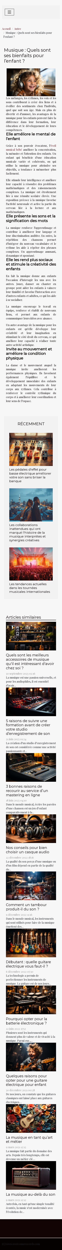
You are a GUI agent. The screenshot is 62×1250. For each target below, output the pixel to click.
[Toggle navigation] (9, 12)
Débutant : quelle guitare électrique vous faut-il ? (28, 964)
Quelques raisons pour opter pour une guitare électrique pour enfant (26, 1080)
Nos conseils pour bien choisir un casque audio (27, 849)
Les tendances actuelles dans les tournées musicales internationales (29, 588)
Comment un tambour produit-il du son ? (26, 907)
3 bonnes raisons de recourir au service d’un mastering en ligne (27, 790)
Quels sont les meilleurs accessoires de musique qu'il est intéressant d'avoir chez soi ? (30, 661)
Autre (17, 28)
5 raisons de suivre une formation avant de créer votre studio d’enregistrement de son (28, 727)
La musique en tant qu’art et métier (29, 1139)
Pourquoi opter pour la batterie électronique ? (26, 1021)
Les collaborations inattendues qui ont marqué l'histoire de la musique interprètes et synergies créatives (27, 532)
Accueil (6, 28)
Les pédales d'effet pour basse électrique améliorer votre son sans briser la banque (30, 475)
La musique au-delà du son (30, 1194)
